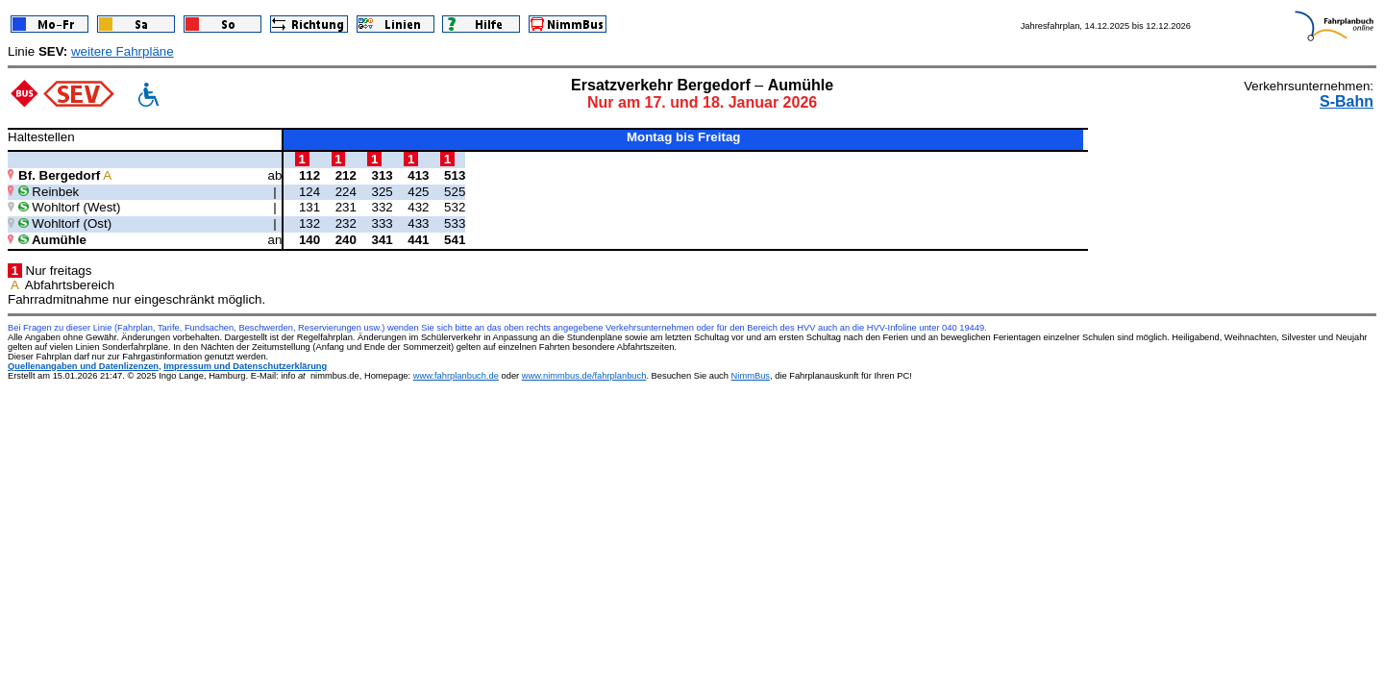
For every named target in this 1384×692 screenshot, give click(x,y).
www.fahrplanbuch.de (456, 376)
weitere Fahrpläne (122, 51)
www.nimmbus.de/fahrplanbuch (584, 376)
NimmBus (750, 376)
